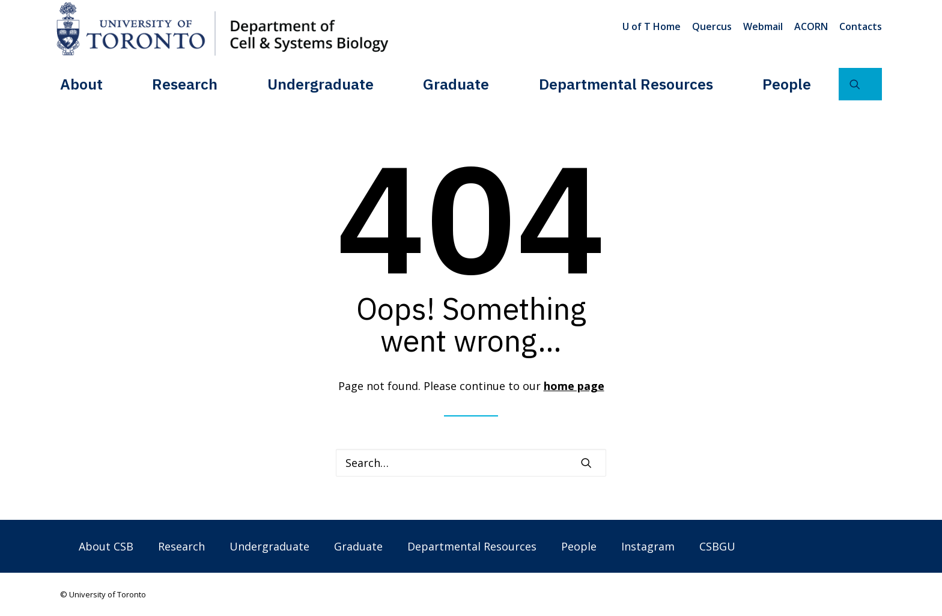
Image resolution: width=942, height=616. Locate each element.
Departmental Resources (626, 83)
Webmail (763, 26)
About (81, 83)
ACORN (811, 26)
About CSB (106, 546)
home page (574, 386)
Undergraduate (320, 83)
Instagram (648, 546)
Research (184, 83)
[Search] (471, 463)
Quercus (712, 26)
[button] (860, 83)
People (786, 83)
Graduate (456, 83)
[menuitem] (653, 26)
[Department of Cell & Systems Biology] (222, 29)
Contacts (860, 26)
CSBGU (717, 546)
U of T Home (651, 26)
